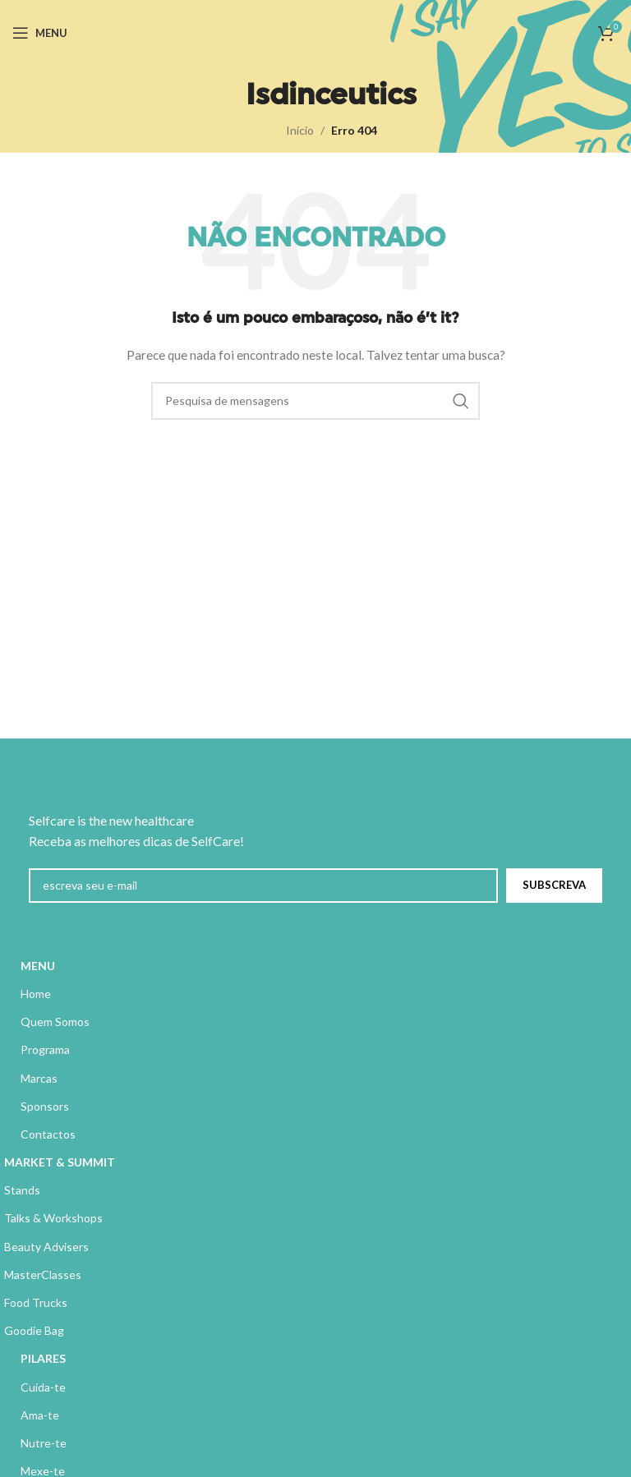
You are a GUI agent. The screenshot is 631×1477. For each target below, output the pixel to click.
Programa (45, 1049)
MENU (38, 966)
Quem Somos (55, 1021)
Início (300, 130)
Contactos (48, 1134)
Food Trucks (35, 1302)
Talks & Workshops (53, 1218)
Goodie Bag (34, 1330)
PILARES (43, 1358)
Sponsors (45, 1106)
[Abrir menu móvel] (40, 32)
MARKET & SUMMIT (59, 1162)
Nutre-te (44, 1443)
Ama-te (40, 1415)
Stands (22, 1190)
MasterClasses (42, 1274)
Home (36, 994)
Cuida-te (43, 1387)
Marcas (39, 1078)
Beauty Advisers (46, 1247)
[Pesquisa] (315, 401)
